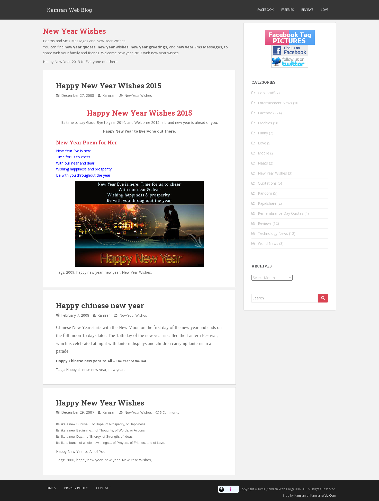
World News (268, 243)
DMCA (51, 488)
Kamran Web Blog (69, 9)
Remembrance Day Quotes (280, 213)
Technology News (273, 233)
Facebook (265, 9)
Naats (263, 163)
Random (265, 193)
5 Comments (169, 412)
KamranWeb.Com (323, 495)
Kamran (300, 495)
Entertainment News (275, 102)
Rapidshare (267, 203)
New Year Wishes (138, 95)
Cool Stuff (266, 92)
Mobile (263, 153)
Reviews (307, 9)
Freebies (287, 9)
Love (324, 9)
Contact (103, 488)
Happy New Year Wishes (100, 403)
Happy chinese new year (100, 305)
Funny (263, 133)
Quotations (267, 183)
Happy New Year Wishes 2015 (108, 85)
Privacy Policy (76, 488)
